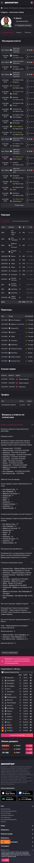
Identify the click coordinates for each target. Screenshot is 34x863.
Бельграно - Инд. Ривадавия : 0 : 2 (14, 637)
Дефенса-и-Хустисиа (10, 467)
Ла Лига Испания (6, 813)
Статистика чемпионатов (20, 221)
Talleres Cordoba (8, 450)
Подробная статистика (17, 735)
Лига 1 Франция (5, 817)
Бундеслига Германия (7, 815)
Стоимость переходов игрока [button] (12, 562)
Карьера (18, 32)
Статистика (5, 221)
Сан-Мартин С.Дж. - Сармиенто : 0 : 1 (15, 639)
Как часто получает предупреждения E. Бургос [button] (15, 620)
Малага (5, 463)
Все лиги (3, 821)
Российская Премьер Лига (9, 819)
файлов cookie (12, 856)
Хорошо (5, 860)
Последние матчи (7, 32)
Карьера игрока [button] (7, 436)
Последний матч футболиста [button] (11, 549)
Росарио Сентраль (9, 454)
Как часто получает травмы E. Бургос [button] (15, 604)
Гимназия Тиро (8, 448)
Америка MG (7, 465)
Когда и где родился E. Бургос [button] (12, 425)
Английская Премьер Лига (8, 811)
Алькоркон (6, 459)
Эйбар (5, 461)
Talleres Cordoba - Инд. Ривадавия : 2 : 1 (16, 635)
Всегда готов (5, 557)
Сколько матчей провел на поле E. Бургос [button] (16, 514)
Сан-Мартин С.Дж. (9, 473)
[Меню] (2, 2)
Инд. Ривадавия (8, 471)
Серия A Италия (5, 809)
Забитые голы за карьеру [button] (10, 479)
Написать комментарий (9, 652)
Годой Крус (6, 452)
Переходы (27, 32)
